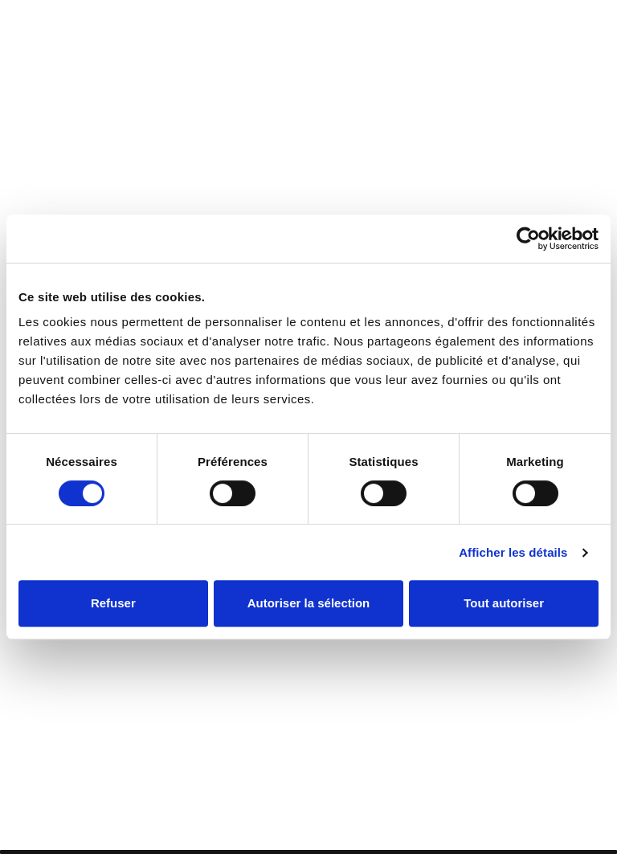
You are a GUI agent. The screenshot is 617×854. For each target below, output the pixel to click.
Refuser (113, 603)
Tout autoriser (504, 603)
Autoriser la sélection (308, 603)
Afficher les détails (513, 552)
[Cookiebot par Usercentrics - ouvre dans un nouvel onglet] (528, 239)
